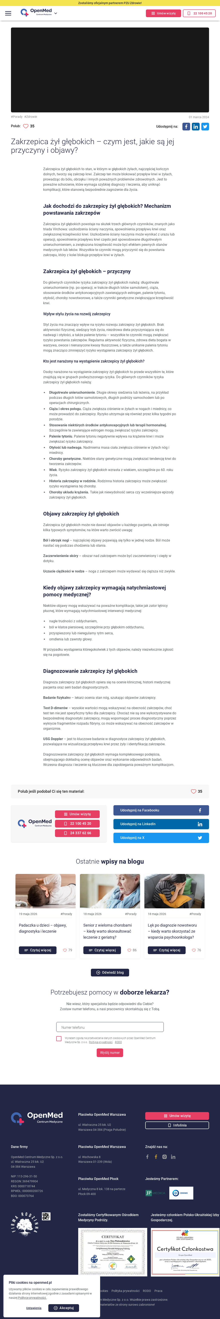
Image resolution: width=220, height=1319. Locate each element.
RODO (118, 1042)
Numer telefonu (73, 1027)
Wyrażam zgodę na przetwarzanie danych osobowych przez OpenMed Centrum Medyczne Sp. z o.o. (110, 1040)
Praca (158, 1291)
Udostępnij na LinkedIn (161, 824)
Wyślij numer (110, 1053)
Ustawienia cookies (95, 1291)
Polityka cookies (68, 1291)
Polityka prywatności (101, 1042)
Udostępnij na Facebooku (161, 810)
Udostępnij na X (161, 838)
